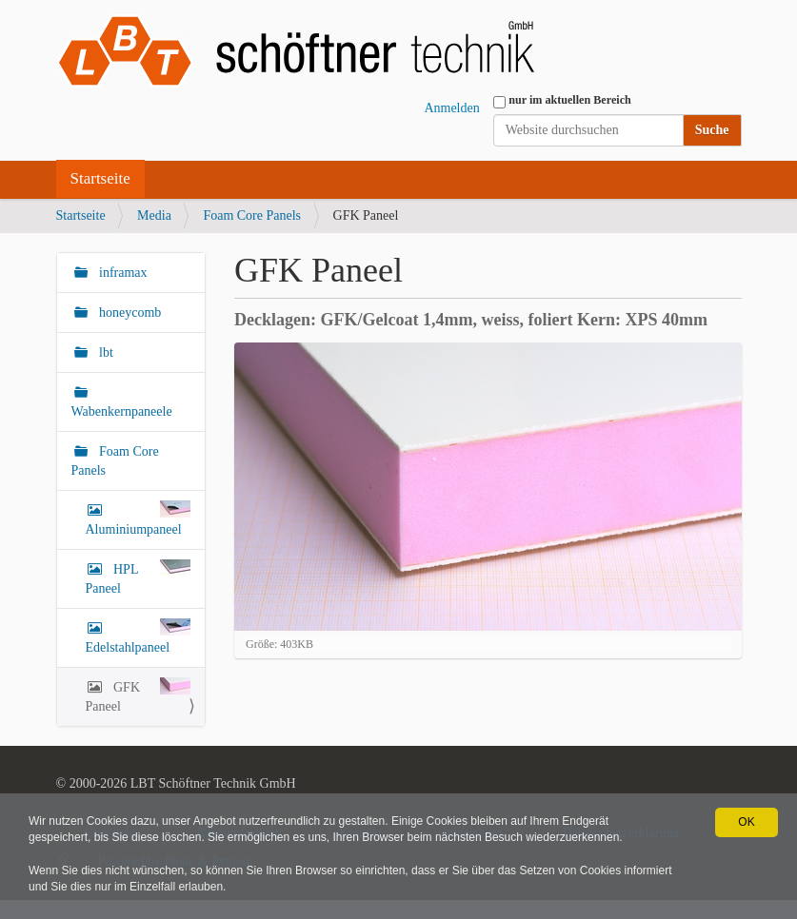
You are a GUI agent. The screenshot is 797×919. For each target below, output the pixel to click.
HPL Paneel (138, 577)
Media (154, 215)
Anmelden (451, 108)
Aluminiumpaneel (138, 518)
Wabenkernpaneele (121, 411)
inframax (122, 272)
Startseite (100, 178)
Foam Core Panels (252, 215)
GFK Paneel (138, 695)
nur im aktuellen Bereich (569, 100)
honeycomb (129, 312)
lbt (104, 352)
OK (746, 822)
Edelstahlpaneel (138, 636)
